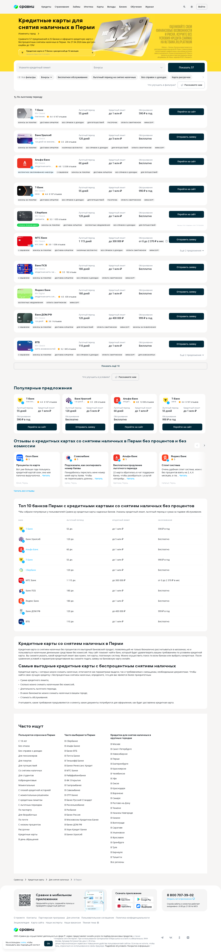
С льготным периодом (30, 804)
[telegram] (162, 937)
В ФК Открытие (72, 780)
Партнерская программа (52, 917)
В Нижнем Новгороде (121, 812)
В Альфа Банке (72, 745)
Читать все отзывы (24, 490)
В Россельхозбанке (74, 804)
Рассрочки (23, 829)
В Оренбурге (117, 842)
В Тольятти (116, 857)
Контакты (32, 917)
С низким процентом (29, 824)
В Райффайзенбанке (75, 775)
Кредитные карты (27, 834)
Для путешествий (27, 765)
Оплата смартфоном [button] (131, 122)
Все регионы (117, 862)
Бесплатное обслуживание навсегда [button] (35, 172)
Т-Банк (29, 528)
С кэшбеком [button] (62, 172)
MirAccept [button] (149, 122)
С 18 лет (22, 741)
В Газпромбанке (72, 785)
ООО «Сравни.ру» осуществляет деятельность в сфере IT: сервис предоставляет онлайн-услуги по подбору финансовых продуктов (73, 936)
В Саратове (116, 827)
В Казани (115, 817)
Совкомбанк (81, 456)
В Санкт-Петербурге (121, 748)
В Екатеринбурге (119, 763)
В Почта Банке (72, 755)
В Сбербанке (71, 741)
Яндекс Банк (178, 456)
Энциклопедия (21, 922)
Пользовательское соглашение (97, 917)
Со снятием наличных (30, 770)
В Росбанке (70, 809)
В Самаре (115, 798)
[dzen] (188, 937)
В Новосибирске (119, 753)
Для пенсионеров (27, 755)
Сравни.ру (18, 879)
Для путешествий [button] (95, 122)
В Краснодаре (117, 788)
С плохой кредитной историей (34, 790)
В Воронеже (116, 793)
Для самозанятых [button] (146, 355)
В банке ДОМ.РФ (73, 824)
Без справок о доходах (30, 750)
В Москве (115, 744)
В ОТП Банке (71, 795)
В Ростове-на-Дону (120, 803)
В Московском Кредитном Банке (81, 819)
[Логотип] (24, 930)
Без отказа (24, 745)
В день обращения (28, 839)
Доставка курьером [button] (49, 122)
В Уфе (113, 778)
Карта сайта (37, 922)
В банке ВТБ (70, 750)
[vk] (170, 937)
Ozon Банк (31, 456)
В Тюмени (115, 807)
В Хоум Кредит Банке (75, 829)
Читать (46, 475)
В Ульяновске (117, 832)
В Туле (113, 847)
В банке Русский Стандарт (78, 800)
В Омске (114, 783)
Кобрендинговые (27, 780)
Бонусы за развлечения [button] (144, 327)
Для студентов (26, 775)
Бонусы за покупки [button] (27, 122)
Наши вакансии (72, 922)
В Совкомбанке (72, 790)
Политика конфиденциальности (133, 917)
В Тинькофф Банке (74, 760)
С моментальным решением (33, 795)
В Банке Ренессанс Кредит (78, 765)
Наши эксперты (54, 922)
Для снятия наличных (59, 879)
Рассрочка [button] (112, 122)
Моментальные (26, 785)
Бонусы (46, 77)
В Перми (115, 758)
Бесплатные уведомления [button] (97, 225)
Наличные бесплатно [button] (72, 148)
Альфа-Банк (129, 456)
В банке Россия (72, 814)
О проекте (19, 917)
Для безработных (27, 814)
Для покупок (24, 760)
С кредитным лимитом (30, 800)
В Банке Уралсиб (73, 834)
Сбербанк (31, 569)
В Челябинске (117, 773)
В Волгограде (117, 822)
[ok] (179, 937)
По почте (23, 819)
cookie (23, 942)
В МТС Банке (71, 770)
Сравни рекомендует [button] (28, 225)
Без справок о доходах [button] (73, 122)
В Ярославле (117, 837)
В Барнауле (116, 852)
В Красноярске (118, 768)
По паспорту (25, 809)
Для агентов (73, 917)
